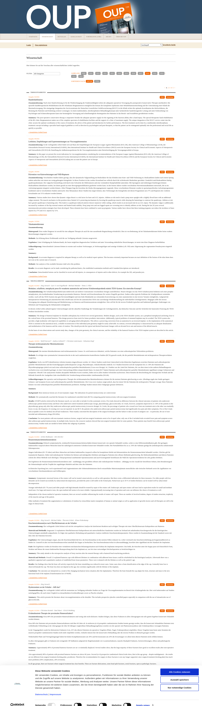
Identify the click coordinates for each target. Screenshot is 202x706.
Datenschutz (41, 690)
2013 (73, 76)
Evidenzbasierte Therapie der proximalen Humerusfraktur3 (50, 613)
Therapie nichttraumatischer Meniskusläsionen (46, 344)
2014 (161, 73)
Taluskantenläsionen (36, 224)
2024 (90, 73)
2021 (112, 73)
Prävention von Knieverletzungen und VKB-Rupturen (48, 174)
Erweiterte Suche (169, 45)
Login (28, 45)
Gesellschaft (76, 36)
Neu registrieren (41, 45)
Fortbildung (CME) (93, 36)
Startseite (33, 36)
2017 (140, 73)
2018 (133, 73)
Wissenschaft (47, 36)
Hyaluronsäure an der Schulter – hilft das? (44, 587)
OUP (29, 17)
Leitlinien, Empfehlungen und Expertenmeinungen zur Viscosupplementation (57, 142)
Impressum (55, 690)
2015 (154, 73)
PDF (162, 97)
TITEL (97, 81)
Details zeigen (143, 701)
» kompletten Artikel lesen (37, 132)
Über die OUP (121, 36)
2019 (126, 73)
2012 (81, 76)
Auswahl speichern (179, 675)
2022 (105, 73)
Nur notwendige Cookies (179, 683)
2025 (83, 73)
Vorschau (170, 97)
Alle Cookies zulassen (179, 667)
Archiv (108, 36)
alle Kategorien (39, 74)
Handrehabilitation (35, 100)
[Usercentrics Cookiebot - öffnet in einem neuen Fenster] (17, 701)
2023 (98, 73)
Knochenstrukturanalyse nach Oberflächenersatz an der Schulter (52, 523)
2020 (119, 73)
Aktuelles (61, 36)
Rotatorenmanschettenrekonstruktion (42, 440)
